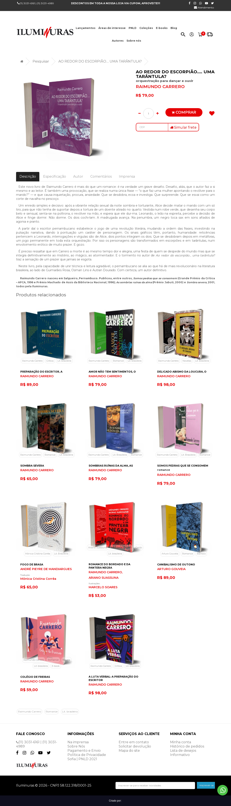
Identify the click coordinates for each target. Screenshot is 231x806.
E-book (56, 665)
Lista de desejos (183, 751)
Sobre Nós (76, 746)
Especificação (54, 176)
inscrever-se (206, 785)
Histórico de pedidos (187, 746)
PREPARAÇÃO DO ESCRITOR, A (41, 371)
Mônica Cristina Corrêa (37, 553)
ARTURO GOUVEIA (171, 569)
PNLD (132, 28)
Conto (138, 547)
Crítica (50, 360)
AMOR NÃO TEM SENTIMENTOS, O (112, 371)
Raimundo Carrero (32, 360)
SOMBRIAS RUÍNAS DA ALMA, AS (111, 465)
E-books (162, 28)
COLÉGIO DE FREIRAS (35, 676)
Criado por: (115, 800)
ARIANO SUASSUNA (103, 577)
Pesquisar (41, 61)
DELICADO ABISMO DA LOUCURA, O (181, 371)
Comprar (184, 112)
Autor (78, 176)
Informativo (180, 755)
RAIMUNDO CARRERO (160, 86)
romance (163, 469)
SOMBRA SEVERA (32, 465)
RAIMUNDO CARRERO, (105, 572)
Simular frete (183, 127)
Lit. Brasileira (120, 454)
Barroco (201, 553)
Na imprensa (78, 742)
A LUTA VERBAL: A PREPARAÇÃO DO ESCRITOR (113, 678)
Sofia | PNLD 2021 (82, 759)
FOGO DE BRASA (31, 564)
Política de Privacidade (86, 755)
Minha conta (180, 742)
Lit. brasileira (64, 360)
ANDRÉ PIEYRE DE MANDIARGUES (46, 569)
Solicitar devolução (135, 746)
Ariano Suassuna (97, 547)
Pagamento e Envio (84, 751)
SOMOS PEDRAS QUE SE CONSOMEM (182, 465)
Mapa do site (129, 751)
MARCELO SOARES (103, 587)
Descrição (27, 176)
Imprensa (127, 176)
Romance (118, 360)
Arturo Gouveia (170, 553)
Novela (66, 659)
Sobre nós (133, 40)
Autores (118, 40)
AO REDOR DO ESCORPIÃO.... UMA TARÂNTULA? (100, 61)
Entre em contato (134, 742)
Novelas (187, 360)
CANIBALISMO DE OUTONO (176, 564)
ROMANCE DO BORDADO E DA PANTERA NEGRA (109, 566)
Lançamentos (85, 28)
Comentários (101, 176)
